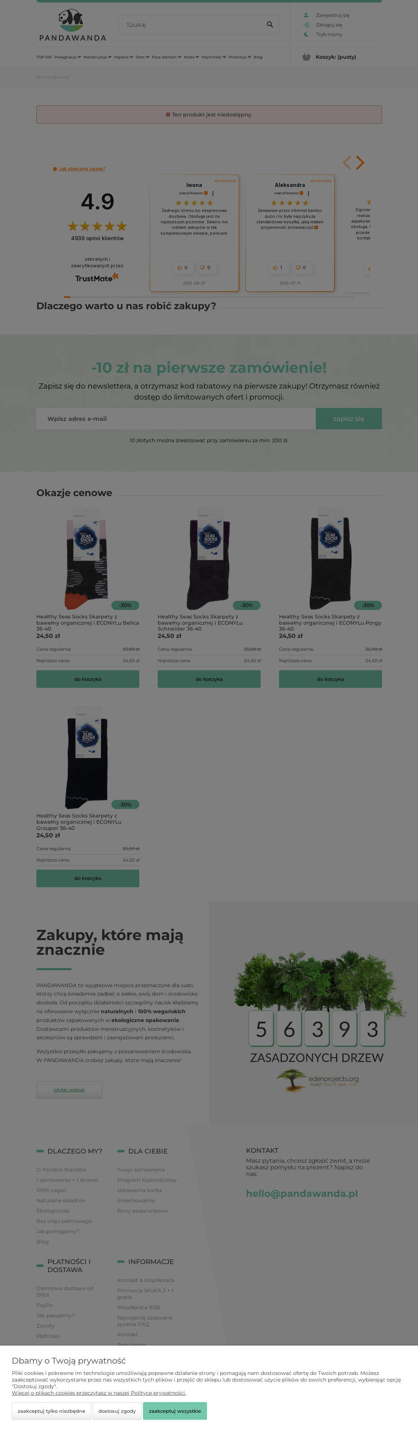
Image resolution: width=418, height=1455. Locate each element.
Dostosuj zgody (117, 1411)
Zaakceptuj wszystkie (175, 1411)
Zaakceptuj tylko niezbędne (51, 1411)
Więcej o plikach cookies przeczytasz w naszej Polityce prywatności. (99, 1393)
